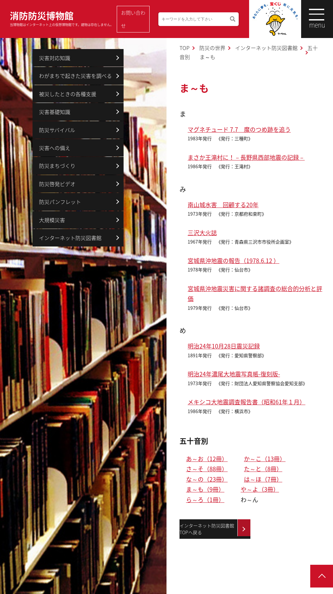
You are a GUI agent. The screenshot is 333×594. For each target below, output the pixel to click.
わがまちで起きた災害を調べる (75, 76)
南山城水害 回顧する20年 (223, 204)
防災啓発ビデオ (57, 184)
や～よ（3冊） (260, 489)
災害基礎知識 (54, 112)
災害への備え (54, 148)
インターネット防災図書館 (266, 48)
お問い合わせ (133, 19)
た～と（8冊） (263, 468)
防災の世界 (212, 48)
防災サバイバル (57, 130)
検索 (227, 19)
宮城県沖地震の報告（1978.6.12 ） (233, 260)
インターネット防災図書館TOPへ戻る (207, 529)
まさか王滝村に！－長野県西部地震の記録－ (246, 157)
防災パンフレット (60, 202)
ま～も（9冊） (205, 489)
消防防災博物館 (61, 18)
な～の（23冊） (207, 479)
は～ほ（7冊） (263, 479)
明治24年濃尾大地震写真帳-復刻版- (234, 374)
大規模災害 (52, 220)
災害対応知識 (54, 58)
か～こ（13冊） (265, 458)
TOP (185, 48)
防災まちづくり (57, 166)
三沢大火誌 (202, 232)
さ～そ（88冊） (207, 468)
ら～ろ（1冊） (205, 499)
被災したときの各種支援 (67, 94)
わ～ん (249, 499)
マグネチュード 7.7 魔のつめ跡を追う (239, 129)
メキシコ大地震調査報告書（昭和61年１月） (246, 402)
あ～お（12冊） (207, 458)
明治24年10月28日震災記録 (224, 346)
